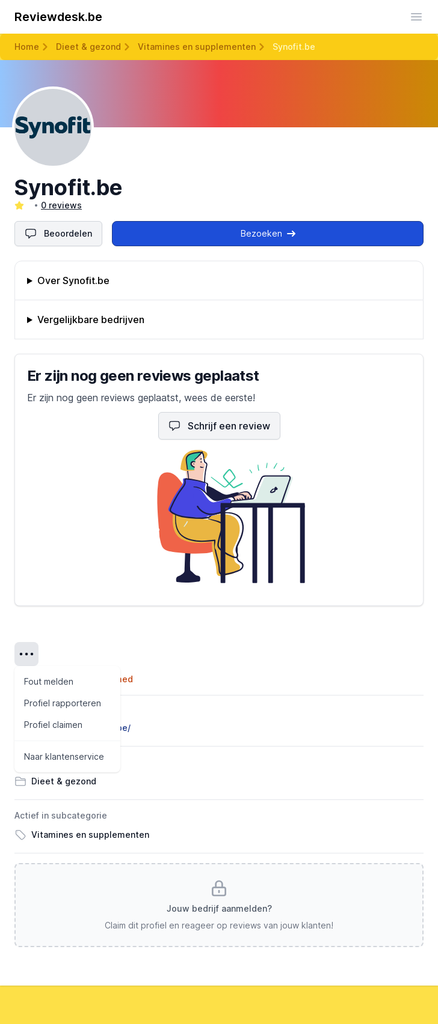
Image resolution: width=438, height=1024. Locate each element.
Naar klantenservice (64, 756)
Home (26, 46)
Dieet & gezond (88, 46)
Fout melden (48, 681)
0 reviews (61, 205)
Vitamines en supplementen (197, 46)
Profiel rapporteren (62, 703)
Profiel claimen (53, 725)
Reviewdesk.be (58, 17)
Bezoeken (268, 233)
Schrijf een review (219, 426)
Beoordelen (58, 234)
